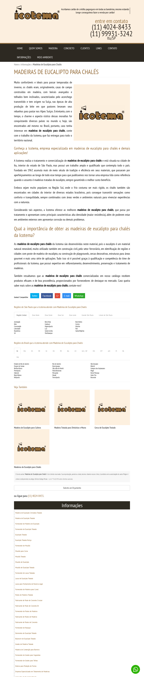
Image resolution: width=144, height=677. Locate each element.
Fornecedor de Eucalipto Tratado (26, 529)
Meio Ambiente (45, 57)
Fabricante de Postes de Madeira (26, 617)
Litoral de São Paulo (105, 315)
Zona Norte (35, 315)
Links (99, 48)
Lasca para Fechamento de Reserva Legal (29, 584)
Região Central (22, 315)
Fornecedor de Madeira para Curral (26, 589)
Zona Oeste (48, 315)
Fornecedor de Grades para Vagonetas (27, 655)
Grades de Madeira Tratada (24, 644)
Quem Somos (35, 48)
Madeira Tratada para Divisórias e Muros (70, 427)
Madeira (53, 48)
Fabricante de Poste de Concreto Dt (27, 606)
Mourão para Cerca (21, 551)
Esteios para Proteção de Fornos (25, 666)
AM (109, 351)
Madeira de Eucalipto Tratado (25, 518)
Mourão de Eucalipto (22, 562)
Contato (112, 48)
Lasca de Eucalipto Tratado (24, 578)
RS (54, 351)
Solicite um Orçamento (72, 487)
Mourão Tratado (20, 556)
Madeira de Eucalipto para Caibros (27, 427)
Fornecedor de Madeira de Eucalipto (27, 523)
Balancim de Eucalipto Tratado (25, 638)
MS (94, 351)
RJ (17, 351)
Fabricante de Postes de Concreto (26, 622)
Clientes (85, 48)
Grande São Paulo (87, 315)
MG (25, 351)
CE (75, 351)
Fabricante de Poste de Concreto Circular (28, 600)
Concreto (69, 48)
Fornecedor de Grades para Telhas (26, 660)
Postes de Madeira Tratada (24, 595)
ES (32, 351)
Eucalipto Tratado (21, 534)
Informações (24, 57)
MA (18, 357)
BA (68, 351)
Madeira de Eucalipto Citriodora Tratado (28, 513)
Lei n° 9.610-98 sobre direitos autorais (61, 479)
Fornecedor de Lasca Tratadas (25, 573)
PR (39, 351)
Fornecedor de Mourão (22, 545)
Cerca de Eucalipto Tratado (105, 427)
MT (101, 351)
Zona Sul (61, 315)
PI (116, 351)
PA (123, 351)
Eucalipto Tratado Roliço (23, 540)
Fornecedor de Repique (23, 627)
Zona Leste (72, 315)
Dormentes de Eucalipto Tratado (25, 633)
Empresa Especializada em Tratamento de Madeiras (32, 671)
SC (46, 351)
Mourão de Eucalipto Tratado (24, 567)
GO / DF (84, 351)
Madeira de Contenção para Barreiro (27, 649)
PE (61, 351)
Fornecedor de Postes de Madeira (26, 611)
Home (20, 48)
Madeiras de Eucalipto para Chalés (27, 467)
